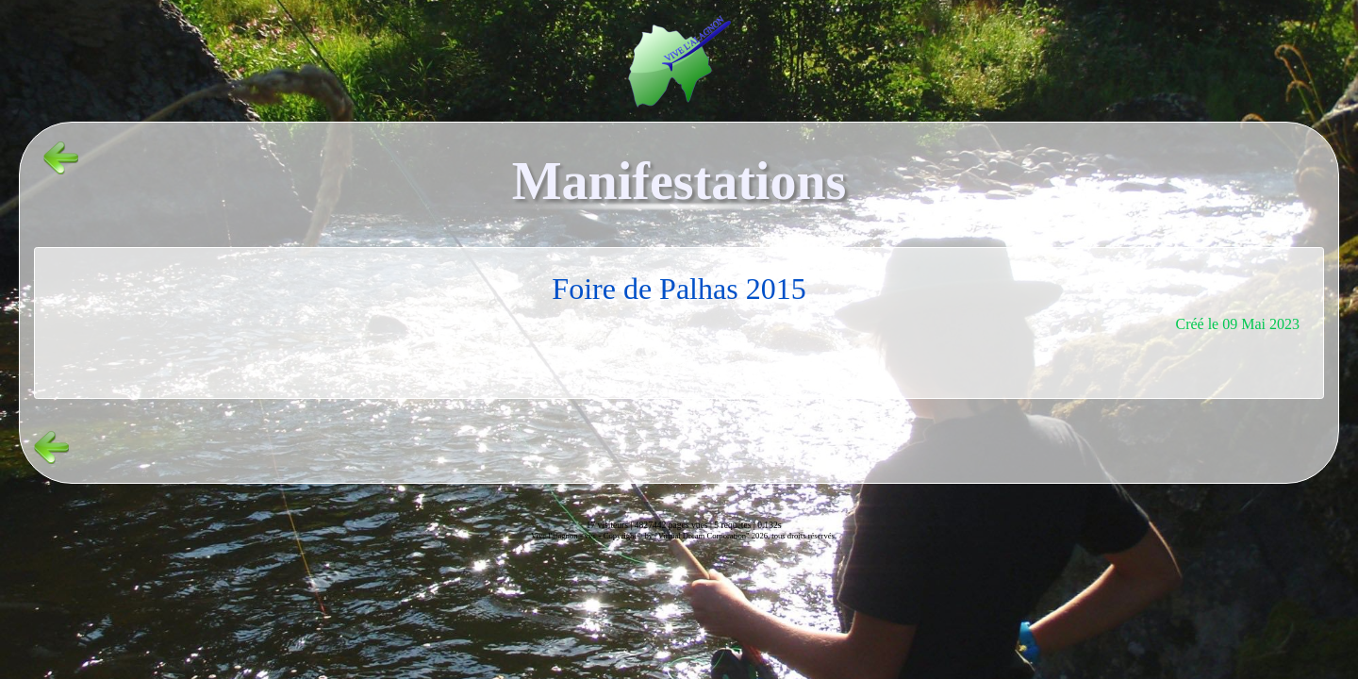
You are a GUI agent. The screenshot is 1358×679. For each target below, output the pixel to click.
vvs (590, 535)
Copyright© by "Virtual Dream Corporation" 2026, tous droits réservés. (720, 535)
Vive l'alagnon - (558, 535)
